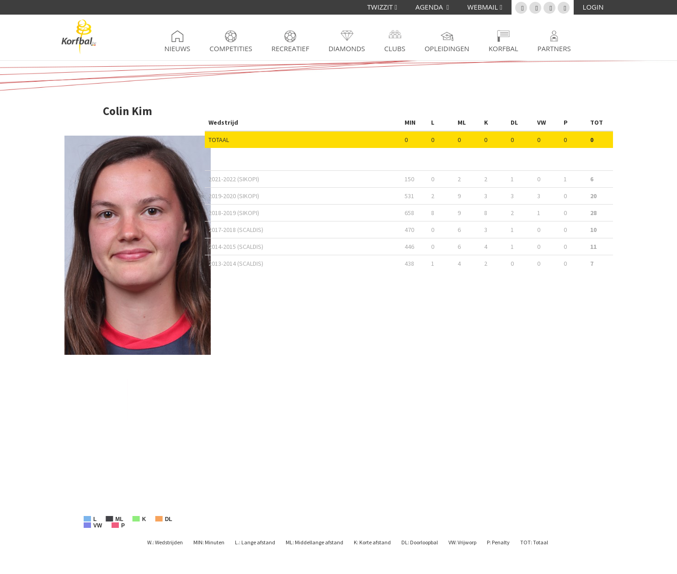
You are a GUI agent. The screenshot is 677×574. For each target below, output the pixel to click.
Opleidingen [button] (447, 48)
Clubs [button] (394, 48)
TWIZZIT (382, 6)
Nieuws (178, 48)
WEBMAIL (484, 6)
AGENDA (432, 6)
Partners (554, 48)
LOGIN (593, 6)
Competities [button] (230, 48)
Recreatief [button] (290, 48)
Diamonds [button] (346, 48)
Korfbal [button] (503, 48)
